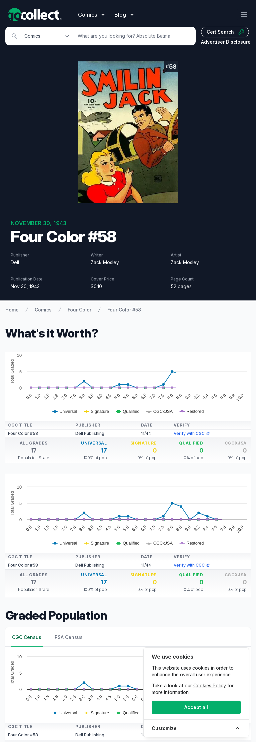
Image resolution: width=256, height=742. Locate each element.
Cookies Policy (209, 685)
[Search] (133, 36)
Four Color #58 (124, 309)
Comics (43, 309)
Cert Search (226, 32)
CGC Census (26, 637)
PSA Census (69, 637)
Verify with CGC (192, 433)
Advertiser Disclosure (226, 42)
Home (12, 309)
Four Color (79, 309)
